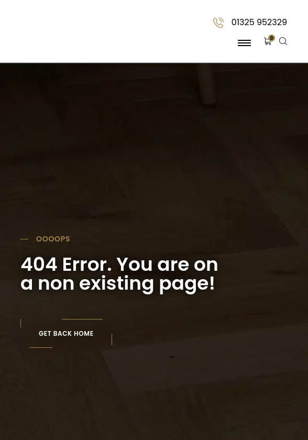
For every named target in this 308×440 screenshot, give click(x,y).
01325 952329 (259, 22)
